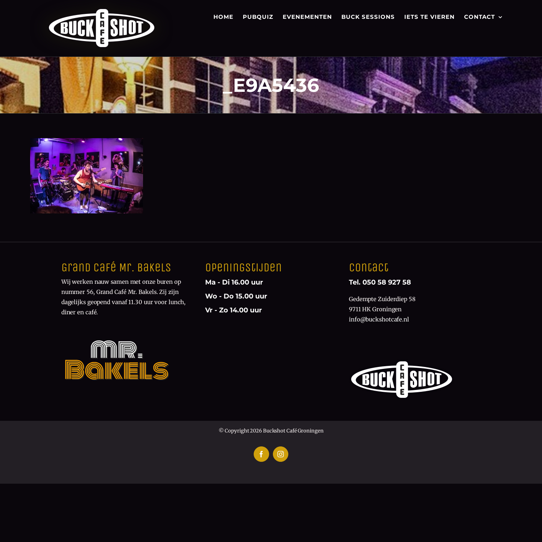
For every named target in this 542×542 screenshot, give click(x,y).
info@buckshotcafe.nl (379, 319)
